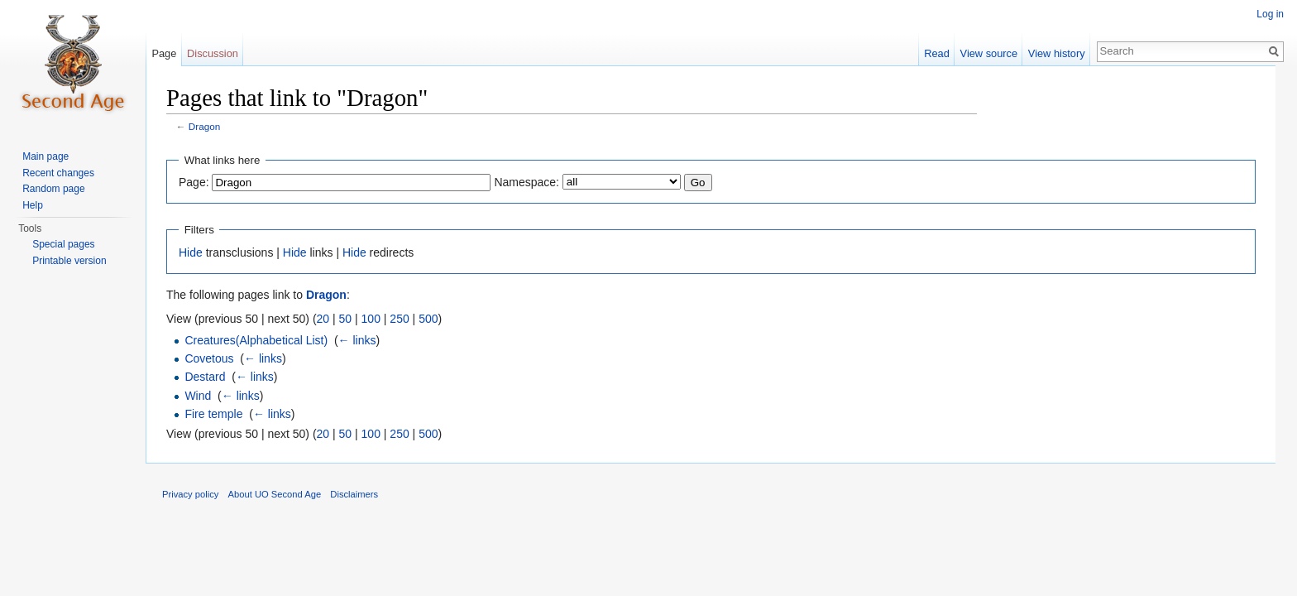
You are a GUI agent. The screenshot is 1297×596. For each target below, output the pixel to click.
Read (937, 53)
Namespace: (526, 182)
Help (32, 205)
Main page (45, 156)
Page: (194, 182)
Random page (53, 189)
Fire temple (213, 414)
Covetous (208, 358)
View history (1056, 53)
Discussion (212, 53)
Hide (191, 252)
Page (163, 53)
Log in (1270, 14)
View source (988, 53)
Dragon (205, 126)
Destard (204, 376)
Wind (197, 395)
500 (428, 318)
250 (399, 318)
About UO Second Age (275, 494)
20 (323, 318)
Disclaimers (354, 494)
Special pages (63, 244)
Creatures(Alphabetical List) (256, 340)
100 (370, 318)
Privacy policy (190, 494)
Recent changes (58, 173)
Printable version (69, 261)
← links (357, 340)
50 (345, 318)
